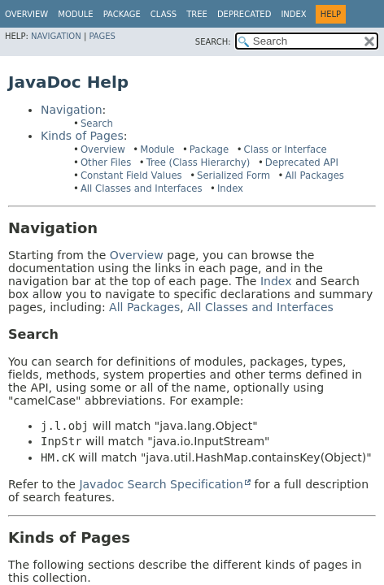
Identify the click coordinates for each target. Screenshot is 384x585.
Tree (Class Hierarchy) (198, 162)
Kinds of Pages (82, 135)
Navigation (56, 36)
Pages (102, 36)
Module (75, 14)
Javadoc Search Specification (161, 484)
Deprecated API (301, 162)
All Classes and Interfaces (142, 188)
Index (293, 14)
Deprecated (244, 14)
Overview (26, 14)
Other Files (106, 162)
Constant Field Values (131, 175)
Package (209, 149)
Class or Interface (285, 149)
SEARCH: (213, 41)
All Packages (314, 175)
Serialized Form (233, 175)
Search (97, 123)
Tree (196, 14)
